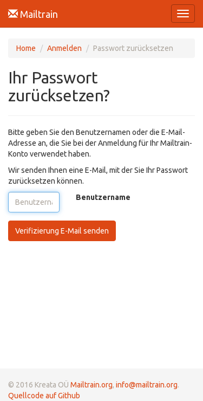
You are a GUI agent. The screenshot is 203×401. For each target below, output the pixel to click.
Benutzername (103, 197)
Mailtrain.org (91, 384)
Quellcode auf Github (44, 395)
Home (26, 48)
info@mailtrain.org (147, 384)
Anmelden (64, 48)
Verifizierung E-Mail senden (62, 231)
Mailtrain (33, 14)
